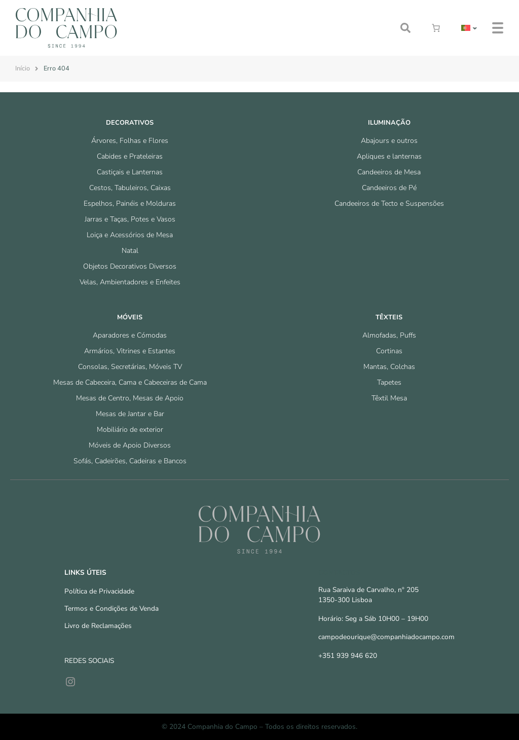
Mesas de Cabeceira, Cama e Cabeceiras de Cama (130, 382)
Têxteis (389, 317)
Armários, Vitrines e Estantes (129, 351)
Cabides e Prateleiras (130, 156)
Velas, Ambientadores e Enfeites (130, 282)
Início (22, 68)
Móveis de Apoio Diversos (130, 445)
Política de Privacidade (99, 591)
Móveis (129, 317)
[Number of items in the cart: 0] (436, 28)
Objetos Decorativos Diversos (129, 266)
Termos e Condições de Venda (111, 608)
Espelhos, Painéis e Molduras (130, 203)
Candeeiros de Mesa (389, 172)
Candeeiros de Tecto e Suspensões (389, 203)
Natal (130, 250)
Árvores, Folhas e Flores (129, 140)
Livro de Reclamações (98, 626)
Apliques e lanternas (389, 156)
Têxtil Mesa (389, 398)
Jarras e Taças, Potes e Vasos (130, 219)
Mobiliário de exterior (130, 429)
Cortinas (389, 351)
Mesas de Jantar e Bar (130, 414)
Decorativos (130, 122)
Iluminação (389, 122)
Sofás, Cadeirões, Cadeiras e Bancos (130, 461)
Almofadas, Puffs (389, 335)
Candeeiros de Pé (389, 188)
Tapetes (389, 382)
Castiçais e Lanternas (130, 172)
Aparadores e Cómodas (130, 335)
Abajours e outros (389, 140)
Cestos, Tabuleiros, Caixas (130, 188)
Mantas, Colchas (389, 367)
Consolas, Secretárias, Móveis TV (130, 367)
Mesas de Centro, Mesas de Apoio (129, 398)
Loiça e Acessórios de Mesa (130, 235)
